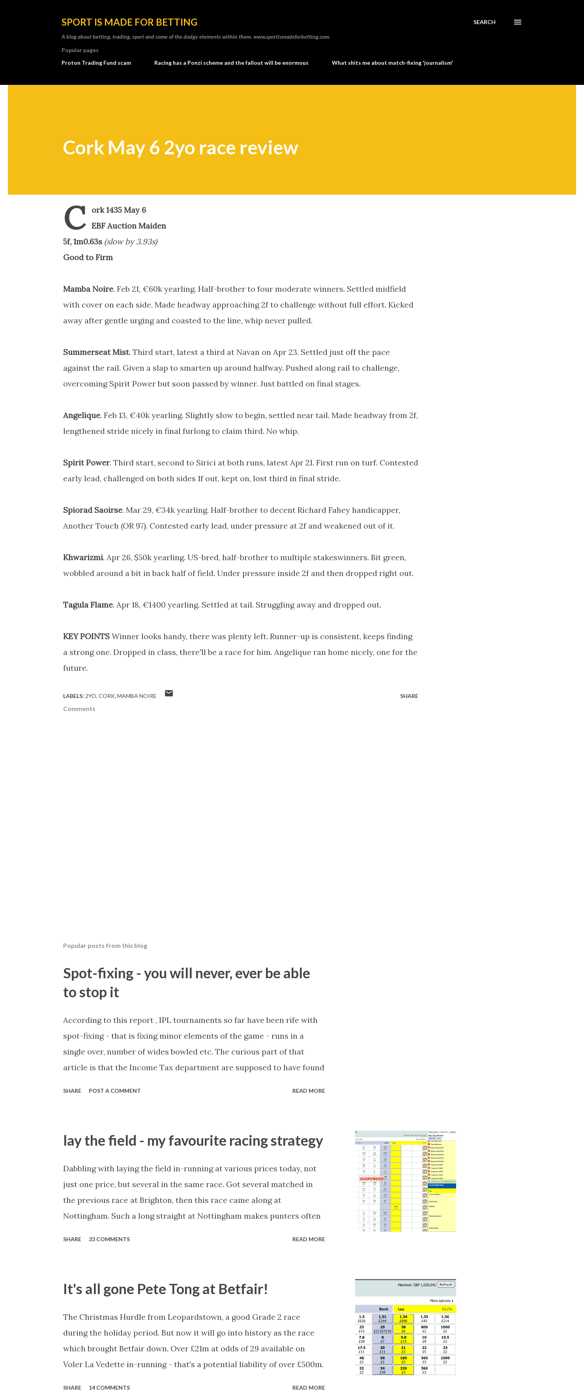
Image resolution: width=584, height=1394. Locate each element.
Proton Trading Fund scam (96, 62)
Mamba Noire (137, 695)
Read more (308, 1090)
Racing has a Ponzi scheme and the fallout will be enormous (231, 62)
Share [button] (409, 695)
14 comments (109, 1387)
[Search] (485, 22)
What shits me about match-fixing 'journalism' (392, 62)
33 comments (109, 1239)
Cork (107, 695)
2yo (90, 695)
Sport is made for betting (129, 22)
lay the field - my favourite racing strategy (193, 1140)
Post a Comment (115, 1090)
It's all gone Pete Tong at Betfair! (165, 1288)
